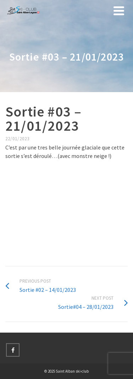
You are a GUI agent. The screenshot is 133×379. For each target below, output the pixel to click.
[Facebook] (13, 350)
